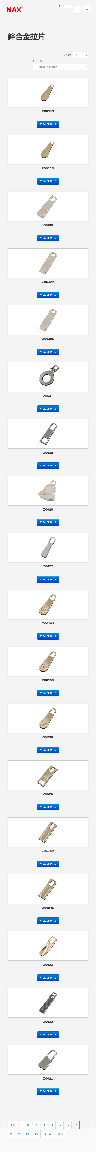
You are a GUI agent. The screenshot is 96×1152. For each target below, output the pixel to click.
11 (36, 1133)
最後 (60, 1133)
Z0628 (48, 509)
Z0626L (48, 737)
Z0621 (48, 1078)
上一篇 (25, 1124)
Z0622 (48, 1021)
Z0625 (48, 794)
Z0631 (48, 395)
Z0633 (48, 225)
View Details (48, 124)
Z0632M (48, 282)
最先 (12, 1124)
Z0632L (48, 338)
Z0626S (48, 623)
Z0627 (48, 566)
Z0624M (48, 851)
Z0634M (48, 168)
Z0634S (48, 111)
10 (27, 1133)
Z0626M (48, 680)
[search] (64, 6)
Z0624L (48, 907)
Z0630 (48, 452)
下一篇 (47, 1133)
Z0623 (48, 964)
